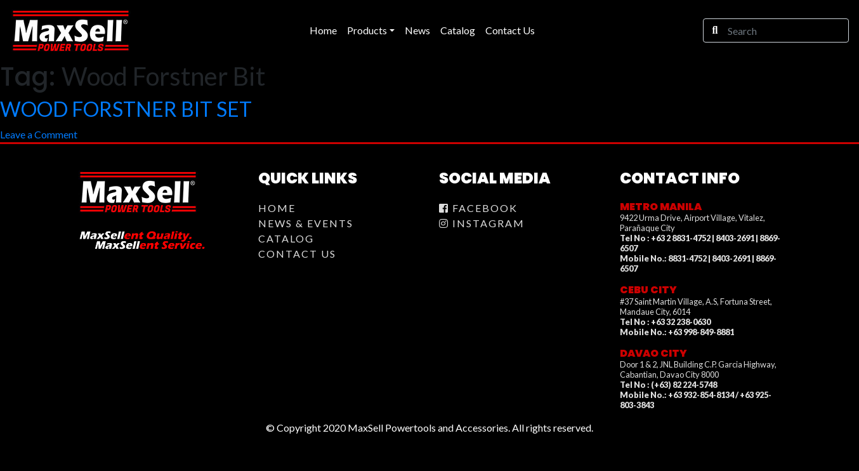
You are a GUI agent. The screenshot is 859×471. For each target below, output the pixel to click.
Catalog (286, 238)
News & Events (305, 223)
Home (277, 208)
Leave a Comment (38, 134)
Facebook (478, 208)
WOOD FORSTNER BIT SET (126, 108)
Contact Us (297, 254)
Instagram (482, 223)
